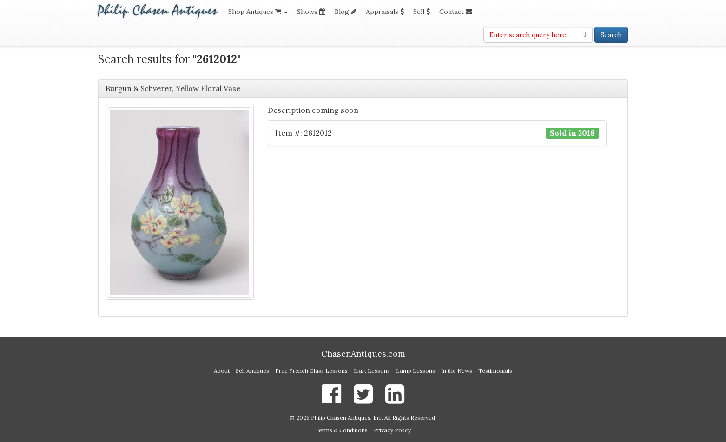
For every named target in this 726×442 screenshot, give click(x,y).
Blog (345, 11)
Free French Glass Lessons (311, 370)
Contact (455, 11)
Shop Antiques (258, 11)
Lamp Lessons (415, 370)
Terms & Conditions (341, 430)
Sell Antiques (252, 370)
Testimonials (495, 370)
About (222, 370)
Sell (421, 11)
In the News (456, 370)
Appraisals (385, 11)
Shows (311, 11)
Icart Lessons (372, 370)
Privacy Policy (392, 430)
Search (611, 35)
